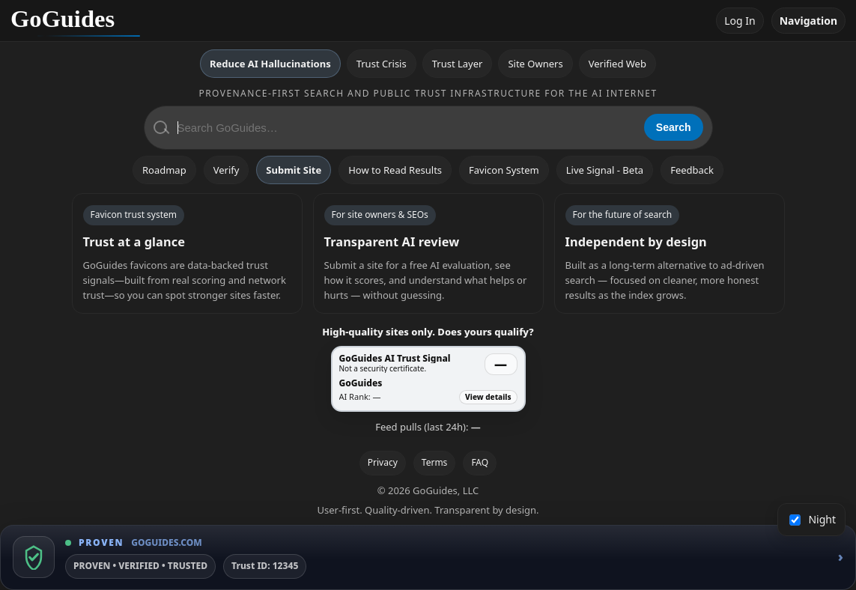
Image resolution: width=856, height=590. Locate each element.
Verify (226, 170)
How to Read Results (395, 170)
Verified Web (617, 63)
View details (488, 397)
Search (673, 127)
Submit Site (293, 170)
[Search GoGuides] (405, 128)
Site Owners (535, 63)
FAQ (479, 462)
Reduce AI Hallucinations (270, 63)
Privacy (383, 462)
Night (813, 519)
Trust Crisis (381, 63)
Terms (435, 462)
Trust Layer (457, 63)
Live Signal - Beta (604, 170)
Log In (739, 20)
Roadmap (164, 170)
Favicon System (504, 170)
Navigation (808, 20)
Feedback (692, 170)
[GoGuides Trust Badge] (428, 557)
